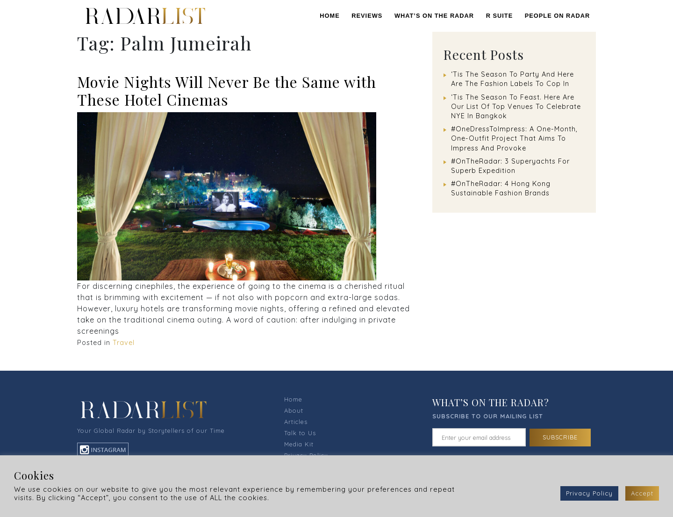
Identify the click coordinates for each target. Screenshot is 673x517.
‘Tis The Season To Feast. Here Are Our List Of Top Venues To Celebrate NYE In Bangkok (516, 106)
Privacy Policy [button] (589, 493)
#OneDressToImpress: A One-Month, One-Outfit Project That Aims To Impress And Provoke (514, 138)
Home (329, 15)
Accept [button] (642, 493)
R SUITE (499, 15)
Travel (124, 342)
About (293, 410)
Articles (296, 421)
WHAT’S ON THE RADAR (434, 15)
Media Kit (299, 444)
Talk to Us (300, 433)
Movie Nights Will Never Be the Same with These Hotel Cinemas (226, 90)
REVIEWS (366, 15)
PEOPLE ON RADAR (557, 15)
